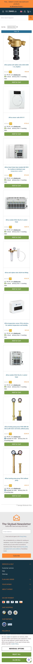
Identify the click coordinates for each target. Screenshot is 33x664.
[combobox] (14, 17)
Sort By (3, 27)
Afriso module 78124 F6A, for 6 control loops (16, 221)
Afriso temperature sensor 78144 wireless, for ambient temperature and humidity (16, 324)
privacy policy (24, 546)
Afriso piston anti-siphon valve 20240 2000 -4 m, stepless (16, 66)
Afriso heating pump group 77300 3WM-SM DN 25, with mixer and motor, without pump (16, 428)
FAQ (3, 571)
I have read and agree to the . (16, 536)
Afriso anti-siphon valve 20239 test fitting (16, 273)
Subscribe (16, 556)
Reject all (16, 654)
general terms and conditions (13, 549)
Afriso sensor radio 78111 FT (16, 118)
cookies (8, 637)
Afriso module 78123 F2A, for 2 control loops (16, 376)
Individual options (16, 649)
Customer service (8, 568)
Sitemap (5, 574)
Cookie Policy (14, 644)
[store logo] (11, 11)
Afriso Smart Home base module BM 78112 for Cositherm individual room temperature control (16, 169)
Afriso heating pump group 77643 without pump (16, 479)
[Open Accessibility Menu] (28, 659)
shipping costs (17, 75)
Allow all (17, 660)
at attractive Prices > (16, 6)
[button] (3, 11)
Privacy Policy (23, 536)
